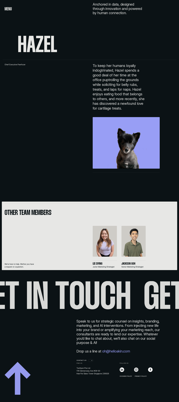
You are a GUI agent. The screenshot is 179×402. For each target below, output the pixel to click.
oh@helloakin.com (116, 358)
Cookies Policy (126, 383)
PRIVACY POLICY (139, 383)
